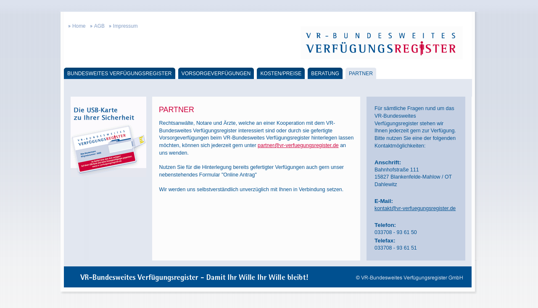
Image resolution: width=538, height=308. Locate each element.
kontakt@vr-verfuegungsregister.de (415, 208)
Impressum (125, 26)
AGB (99, 26)
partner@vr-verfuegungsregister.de (298, 145)
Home (79, 26)
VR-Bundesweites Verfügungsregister (382, 42)
